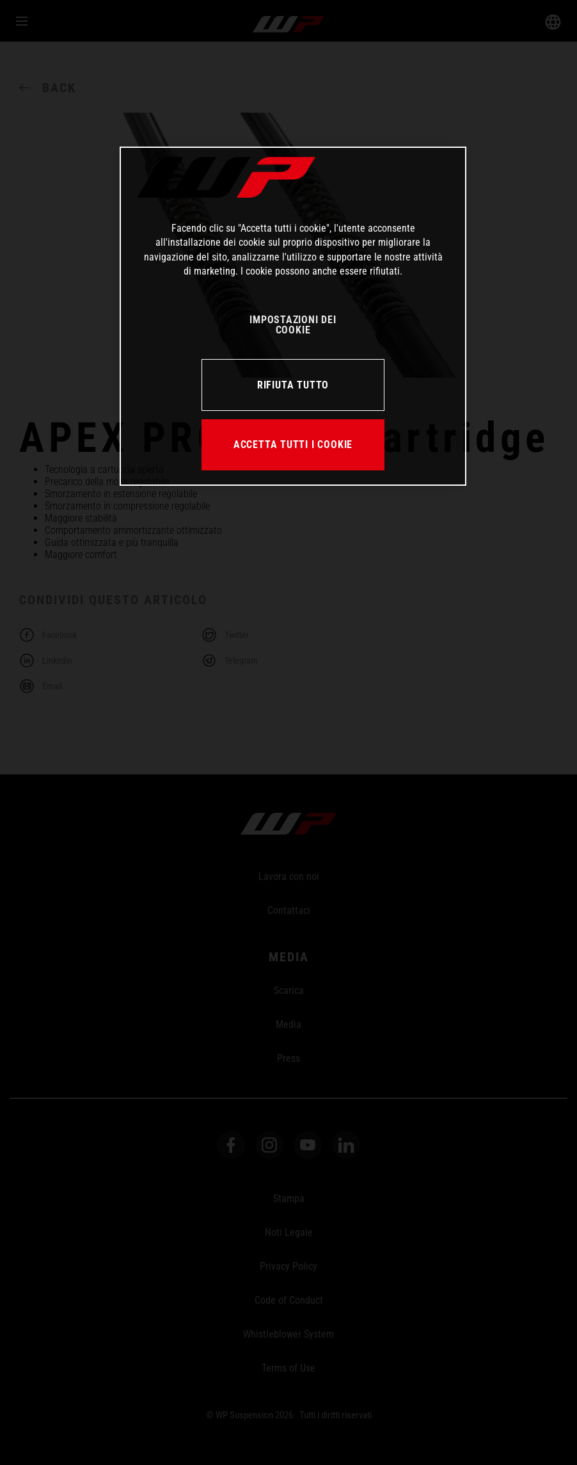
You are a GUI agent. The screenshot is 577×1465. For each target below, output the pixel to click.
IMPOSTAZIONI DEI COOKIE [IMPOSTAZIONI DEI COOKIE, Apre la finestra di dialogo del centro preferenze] (292, 325)
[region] (293, 316)
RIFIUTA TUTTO (293, 385)
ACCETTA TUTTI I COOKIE (292, 444)
